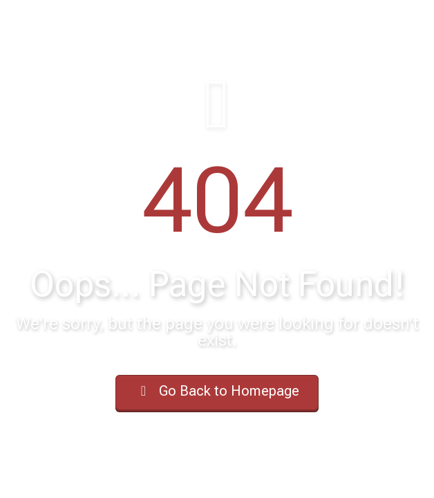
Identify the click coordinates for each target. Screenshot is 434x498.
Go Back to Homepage (217, 390)
